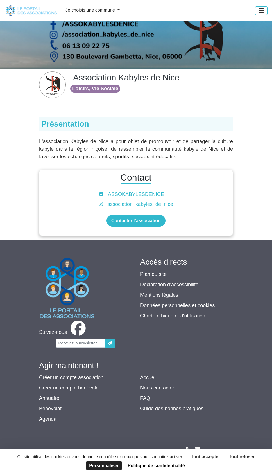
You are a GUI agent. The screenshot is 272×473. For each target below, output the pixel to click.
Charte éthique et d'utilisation (172, 316)
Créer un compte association (71, 377)
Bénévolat (50, 408)
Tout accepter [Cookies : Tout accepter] (205, 456)
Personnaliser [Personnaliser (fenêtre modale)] (104, 465)
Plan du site (153, 274)
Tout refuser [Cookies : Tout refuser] (242, 456)
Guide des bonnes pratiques (171, 408)
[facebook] (63, 332)
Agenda (47, 419)
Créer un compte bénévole (69, 388)
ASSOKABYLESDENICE (136, 194)
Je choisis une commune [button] (90, 10)
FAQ (145, 398)
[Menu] (261, 10)
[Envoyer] (110, 343)
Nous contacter (157, 388)
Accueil (148, 377)
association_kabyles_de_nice (140, 204)
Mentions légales (159, 295)
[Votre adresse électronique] (80, 343)
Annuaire (49, 398)
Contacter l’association (136, 220)
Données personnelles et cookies (177, 305)
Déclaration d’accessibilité (169, 284)
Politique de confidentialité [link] (156, 465)
